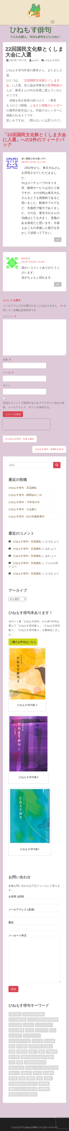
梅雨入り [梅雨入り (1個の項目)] (26, 1072)
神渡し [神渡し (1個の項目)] (48, 1078)
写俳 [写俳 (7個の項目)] (12, 1051)
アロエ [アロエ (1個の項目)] (29, 1030)
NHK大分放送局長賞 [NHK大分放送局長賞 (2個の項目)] (34, 1014)
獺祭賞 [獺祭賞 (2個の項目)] (30, 1078)
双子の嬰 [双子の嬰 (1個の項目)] (14, 1056)
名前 (7, 359)
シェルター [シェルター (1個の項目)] (15, 1035)
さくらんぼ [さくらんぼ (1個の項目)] (15, 1024)
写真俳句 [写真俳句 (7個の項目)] (21, 1051)
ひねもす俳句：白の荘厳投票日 (26, 516)
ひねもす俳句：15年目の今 (24, 502)
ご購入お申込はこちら (23, 642)
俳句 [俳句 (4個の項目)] (12, 1046)
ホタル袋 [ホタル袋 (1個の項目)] (49, 1040)
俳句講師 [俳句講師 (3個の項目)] (21, 1046)
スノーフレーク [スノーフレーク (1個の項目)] (32, 1035)
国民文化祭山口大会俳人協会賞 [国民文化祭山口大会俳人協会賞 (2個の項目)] (37, 1056)
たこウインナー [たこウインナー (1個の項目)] (44, 1024)
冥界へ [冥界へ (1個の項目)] (33, 1051)
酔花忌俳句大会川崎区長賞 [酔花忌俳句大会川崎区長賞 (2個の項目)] (23, 1094)
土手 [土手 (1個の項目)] (12, 1062)
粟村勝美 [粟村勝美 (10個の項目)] (44, 1083)
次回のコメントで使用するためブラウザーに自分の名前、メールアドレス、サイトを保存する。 (34, 405)
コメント (9, 316)
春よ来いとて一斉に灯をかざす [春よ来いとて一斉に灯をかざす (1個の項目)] (41, 1067)
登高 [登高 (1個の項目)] (39, 1078)
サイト (6, 385)
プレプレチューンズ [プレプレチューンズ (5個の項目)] (20, 1040)
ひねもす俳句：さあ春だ (22, 509)
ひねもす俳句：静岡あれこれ (25, 495)
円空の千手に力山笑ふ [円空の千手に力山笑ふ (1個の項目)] (41, 1046)
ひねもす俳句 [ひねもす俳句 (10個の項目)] (16, 1030)
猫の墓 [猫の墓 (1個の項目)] (13, 1078)
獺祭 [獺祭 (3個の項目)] (22, 1078)
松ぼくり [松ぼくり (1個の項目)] (14, 1072)
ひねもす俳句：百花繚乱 (22, 487)
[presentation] (26, 424)
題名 (34, 925)
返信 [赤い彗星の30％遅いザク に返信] (58, 239)
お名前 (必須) (34, 899)
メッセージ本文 (34, 938)
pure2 (35, 60)
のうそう (25, 258)
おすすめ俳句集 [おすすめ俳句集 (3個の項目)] (17, 1019)
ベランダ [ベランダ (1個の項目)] (37, 1040)
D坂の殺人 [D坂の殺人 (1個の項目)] (15, 1014)
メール (8, 372)
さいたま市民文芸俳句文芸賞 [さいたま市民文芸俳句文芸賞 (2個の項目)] (43, 1019)
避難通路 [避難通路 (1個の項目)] (44, 1088)
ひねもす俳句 (52, 60)
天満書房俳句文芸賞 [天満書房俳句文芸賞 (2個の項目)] (35, 1062)
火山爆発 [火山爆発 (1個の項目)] (48, 1072)
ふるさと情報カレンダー (46, 105)
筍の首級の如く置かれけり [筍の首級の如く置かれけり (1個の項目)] (23, 1083)
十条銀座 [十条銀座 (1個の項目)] (51, 1051)
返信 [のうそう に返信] (58, 284)
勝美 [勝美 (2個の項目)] (42, 1051)
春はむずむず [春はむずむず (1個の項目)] (16, 1067)
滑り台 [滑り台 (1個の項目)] (37, 1072)
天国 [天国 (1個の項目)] (19, 1062)
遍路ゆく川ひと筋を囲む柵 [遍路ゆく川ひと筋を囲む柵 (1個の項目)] (23, 1088)
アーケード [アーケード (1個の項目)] (41, 1030)
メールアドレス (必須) (34, 912)
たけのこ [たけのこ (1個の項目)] (28, 1024)
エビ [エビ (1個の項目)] (53, 1030)
